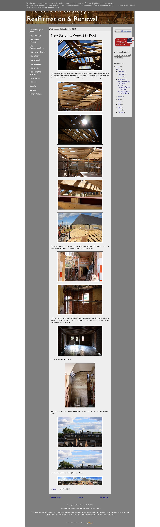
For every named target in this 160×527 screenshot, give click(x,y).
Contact (33, 90)
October (120, 77)
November (121, 74)
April (119, 107)
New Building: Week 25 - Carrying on (124, 92)
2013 (118, 67)
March (120, 110)
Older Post (104, 497)
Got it (132, 5)
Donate (33, 86)
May (119, 104)
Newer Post (56, 497)
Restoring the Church (35, 73)
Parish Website (36, 94)
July (119, 99)
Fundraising (35, 78)
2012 (118, 69)
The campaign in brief (36, 30)
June (119, 102)
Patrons (33, 82)
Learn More (123, 5)
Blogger (90, 523)
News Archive (35, 36)
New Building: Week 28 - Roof (124, 82)
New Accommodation (37, 47)
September (121, 79)
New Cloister (35, 68)
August (120, 97)
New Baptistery (36, 64)
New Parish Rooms (37, 52)
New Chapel (35, 60)
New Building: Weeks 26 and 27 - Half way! (124, 87)
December (121, 71)
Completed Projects (34, 41)
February (121, 112)
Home (80, 497)
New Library (35, 56)
